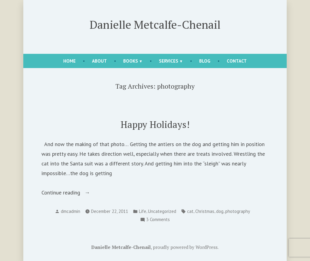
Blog (204, 61)
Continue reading (73, 192)
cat (190, 211)
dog (219, 211)
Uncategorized (162, 211)
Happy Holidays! (155, 124)
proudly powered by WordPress (185, 247)
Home (69, 61)
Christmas (204, 211)
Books (130, 61)
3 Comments (158, 220)
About (99, 61)
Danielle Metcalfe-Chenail (155, 24)
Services (168, 61)
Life (142, 211)
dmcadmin (70, 211)
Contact (237, 61)
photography (237, 211)
